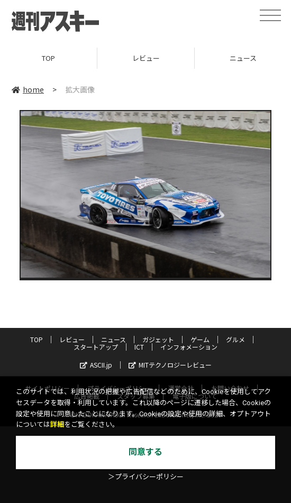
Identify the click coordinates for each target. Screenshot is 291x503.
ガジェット (158, 339)
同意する (145, 452)
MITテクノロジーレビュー (170, 364)
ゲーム (200, 339)
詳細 (57, 424)
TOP (48, 58)
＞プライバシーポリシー (146, 477)
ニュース (113, 339)
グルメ (235, 339)
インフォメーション (188, 346)
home (28, 89)
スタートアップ (96, 346)
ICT (139, 346)
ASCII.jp (96, 364)
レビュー (146, 58)
